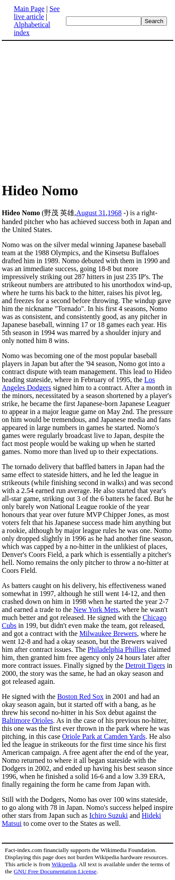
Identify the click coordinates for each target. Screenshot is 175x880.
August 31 (91, 213)
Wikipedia (64, 864)
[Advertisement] (76, 111)
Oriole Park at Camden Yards (104, 736)
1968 (114, 213)
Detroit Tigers (145, 665)
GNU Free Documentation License (55, 871)
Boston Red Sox (80, 696)
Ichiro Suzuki (108, 815)
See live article (37, 12)
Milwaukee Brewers (108, 633)
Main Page (29, 8)
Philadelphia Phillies (117, 649)
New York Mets (95, 609)
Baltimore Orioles (27, 720)
